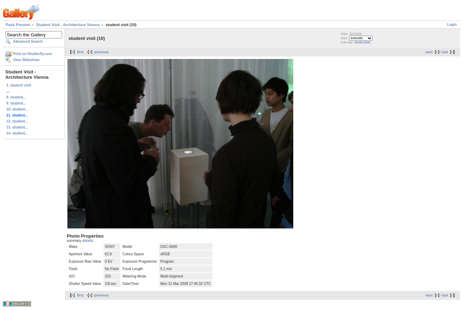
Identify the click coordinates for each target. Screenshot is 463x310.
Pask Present (18, 25)
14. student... (17, 133)
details (88, 241)
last (445, 52)
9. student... (16, 103)
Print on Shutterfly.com (32, 54)
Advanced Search (28, 41)
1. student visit (18, 85)
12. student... (17, 121)
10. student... (17, 109)
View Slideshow (26, 60)
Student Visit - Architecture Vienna (68, 25)
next (429, 52)
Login (452, 24)
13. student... (17, 127)
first (80, 52)
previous (101, 52)
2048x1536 (362, 42)
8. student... (16, 97)
